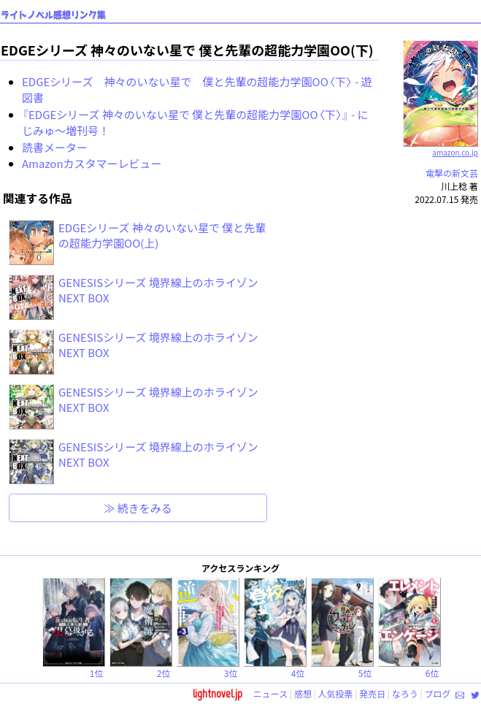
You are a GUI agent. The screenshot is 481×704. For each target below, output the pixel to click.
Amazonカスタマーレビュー (92, 163)
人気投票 (335, 693)
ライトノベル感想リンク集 (53, 15)
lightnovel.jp (217, 693)
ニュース (270, 693)
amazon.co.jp (440, 147)
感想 (303, 693)
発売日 (372, 693)
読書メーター (55, 147)
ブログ (437, 693)
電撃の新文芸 (452, 173)
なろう (405, 693)
